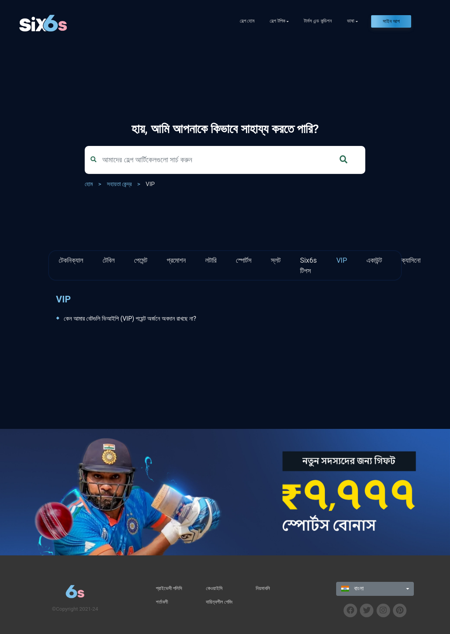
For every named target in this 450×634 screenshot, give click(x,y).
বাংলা (352, 588)
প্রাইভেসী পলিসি (169, 588)
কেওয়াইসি (214, 588)
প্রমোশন (176, 260)
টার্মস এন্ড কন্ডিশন (318, 21)
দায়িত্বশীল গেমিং (219, 602)
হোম (89, 184)
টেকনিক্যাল (71, 260)
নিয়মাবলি (263, 588)
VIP (150, 184)
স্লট (276, 260)
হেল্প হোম (247, 21)
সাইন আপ (391, 21)
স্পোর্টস (243, 260)
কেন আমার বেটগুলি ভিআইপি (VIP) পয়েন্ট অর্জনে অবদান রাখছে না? (130, 318)
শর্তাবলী (162, 602)
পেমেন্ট (140, 260)
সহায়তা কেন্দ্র (119, 184)
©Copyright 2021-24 (75, 609)
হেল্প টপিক (277, 21)
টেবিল (109, 260)
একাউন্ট (374, 260)
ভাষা (350, 21)
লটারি (210, 260)
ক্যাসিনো (410, 260)
